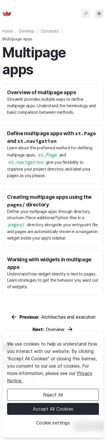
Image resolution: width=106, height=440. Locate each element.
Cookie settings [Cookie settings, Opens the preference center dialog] (53, 423)
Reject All (53, 395)
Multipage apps (17, 38)
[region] (53, 384)
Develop (26, 31)
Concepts (50, 31)
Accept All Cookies (53, 409)
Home (7, 31)
